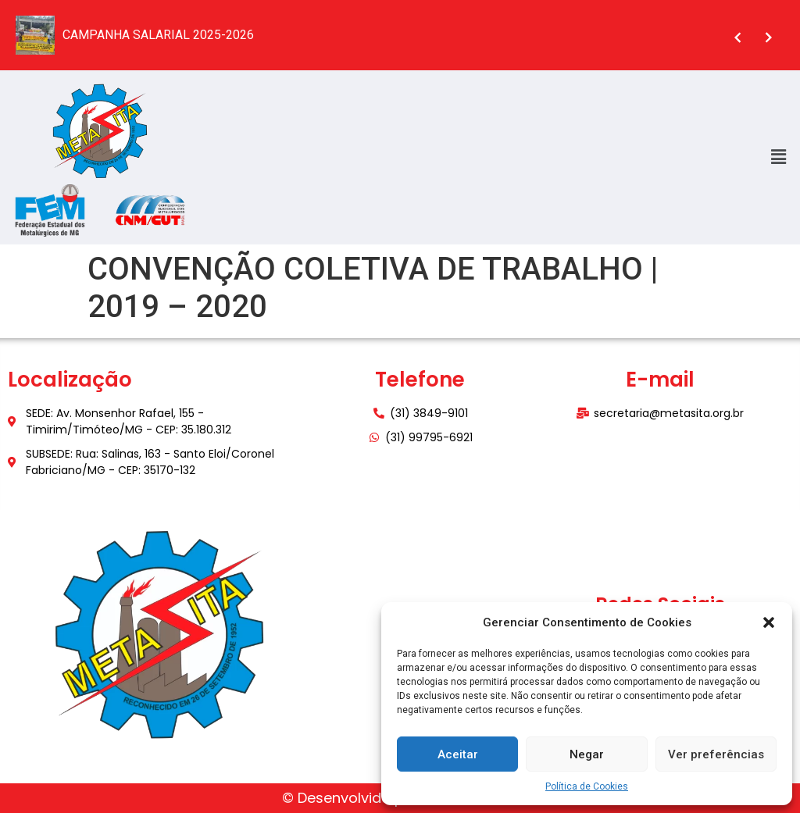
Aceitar (458, 754)
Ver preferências (716, 754)
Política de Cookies (586, 786)
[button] (769, 622)
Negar (587, 754)
